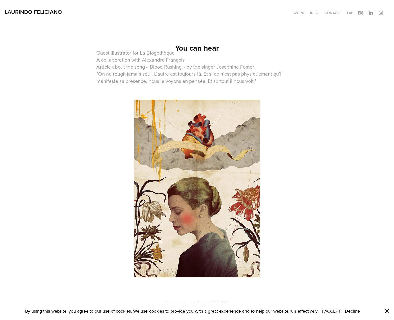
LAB (350, 12)
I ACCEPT (331, 311)
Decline (352, 311)
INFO (314, 12)
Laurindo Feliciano (34, 12)
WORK (298, 12)
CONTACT (333, 12)
